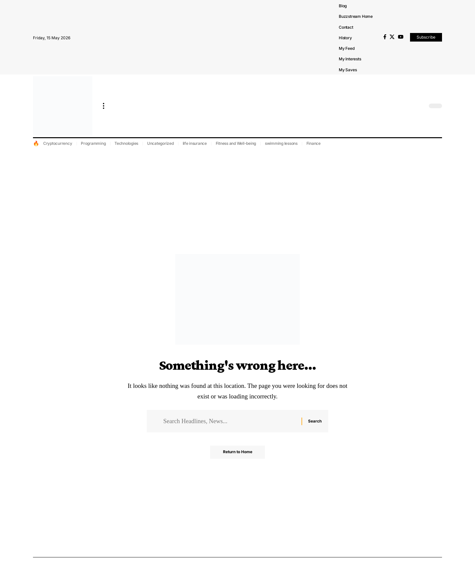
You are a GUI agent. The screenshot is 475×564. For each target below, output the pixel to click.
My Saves (348, 69)
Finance (313, 143)
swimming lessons (281, 143)
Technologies (126, 143)
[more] (103, 106)
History (345, 37)
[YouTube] (400, 37)
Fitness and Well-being (236, 143)
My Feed (347, 48)
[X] (392, 37)
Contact (346, 27)
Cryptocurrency (57, 143)
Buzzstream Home (356, 16)
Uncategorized (160, 143)
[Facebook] (385, 37)
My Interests (350, 58)
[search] (420, 106)
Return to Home (237, 452)
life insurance (195, 143)
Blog (343, 5)
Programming (93, 143)
